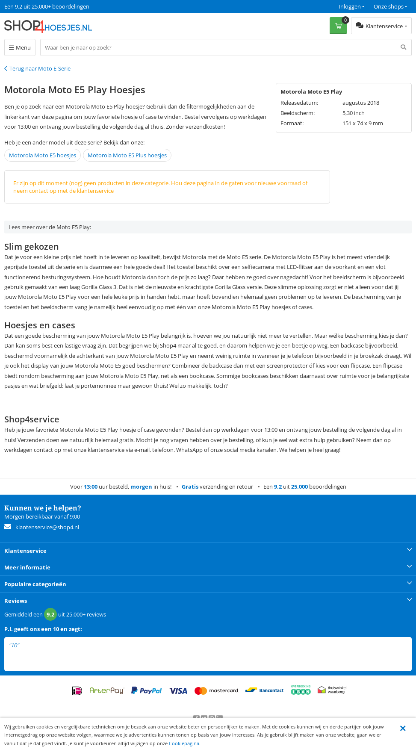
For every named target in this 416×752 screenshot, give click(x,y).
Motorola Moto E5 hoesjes (42, 155)
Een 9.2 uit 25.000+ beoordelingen (46, 6)
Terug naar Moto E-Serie (40, 68)
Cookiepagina (184, 743)
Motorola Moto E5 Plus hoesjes (127, 155)
